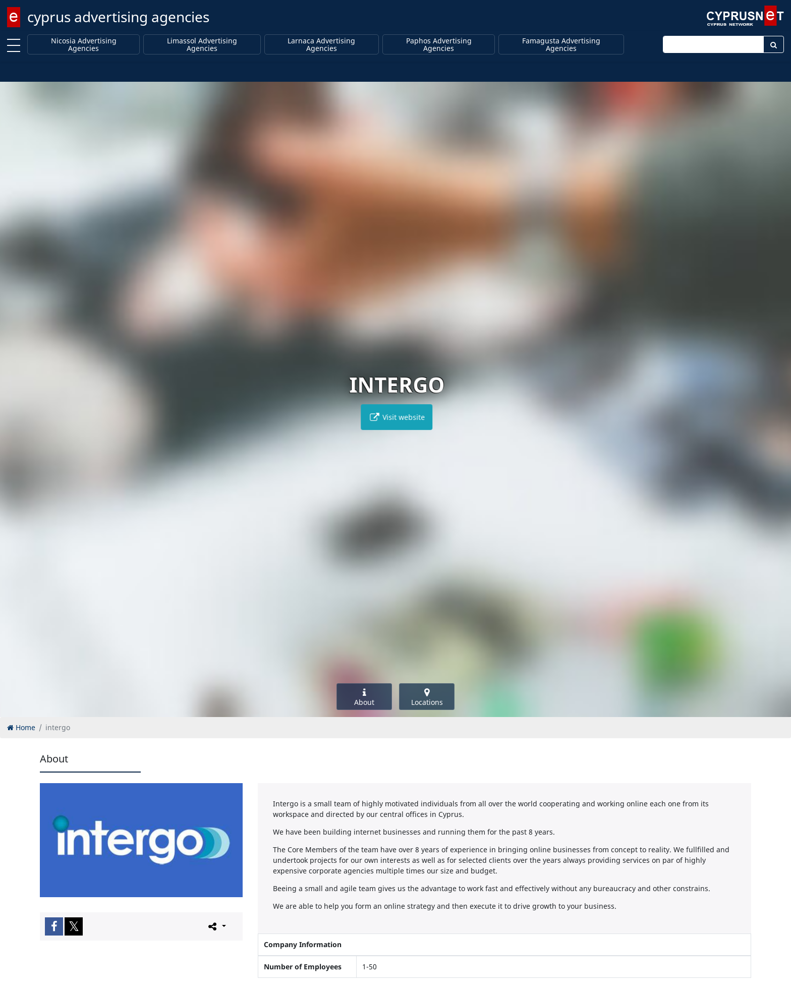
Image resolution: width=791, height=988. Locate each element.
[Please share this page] (216, 926)
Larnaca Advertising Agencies (321, 44)
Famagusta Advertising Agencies (561, 44)
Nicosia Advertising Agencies (84, 44)
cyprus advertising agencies (118, 16)
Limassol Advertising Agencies (202, 44)
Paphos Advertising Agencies (439, 44)
